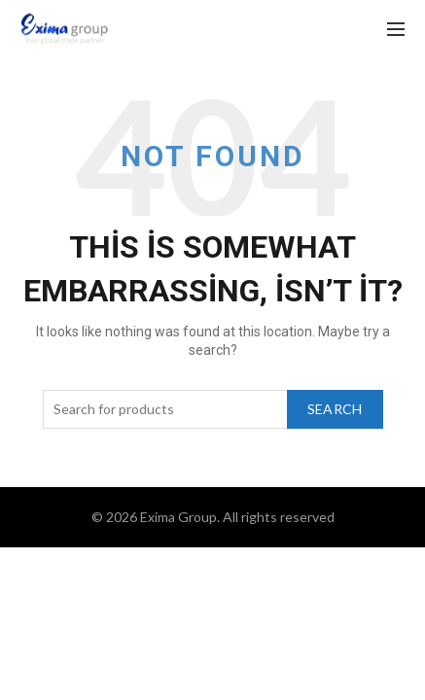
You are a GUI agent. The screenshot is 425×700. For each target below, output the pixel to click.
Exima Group (178, 516)
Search (335, 409)
